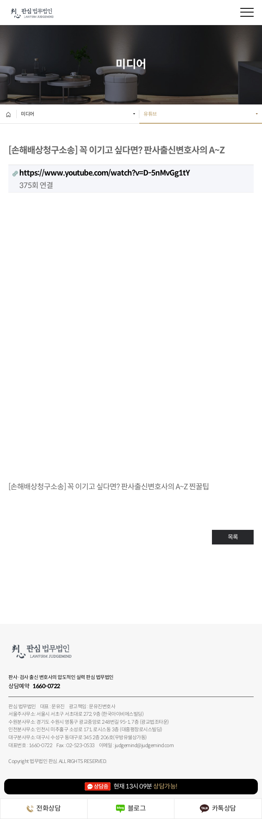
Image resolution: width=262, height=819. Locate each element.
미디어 (27, 114)
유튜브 (150, 114)
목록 (233, 537)
